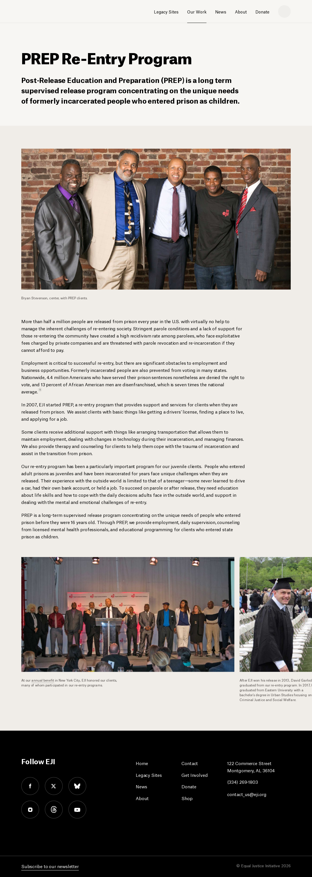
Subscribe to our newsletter (50, 866)
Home (142, 763)
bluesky (77, 786)
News (220, 11)
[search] (284, 11)
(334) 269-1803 (242, 782)
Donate (262, 11)
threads (54, 809)
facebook (30, 786)
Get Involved (194, 775)
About (241, 11)
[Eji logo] (41, 11)
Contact (189, 763)
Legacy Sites (166, 11)
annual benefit (42, 680)
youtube (77, 809)
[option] (130, 622)
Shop (187, 798)
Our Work (196, 11)
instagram (30, 809)
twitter (54, 786)
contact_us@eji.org (246, 794)
